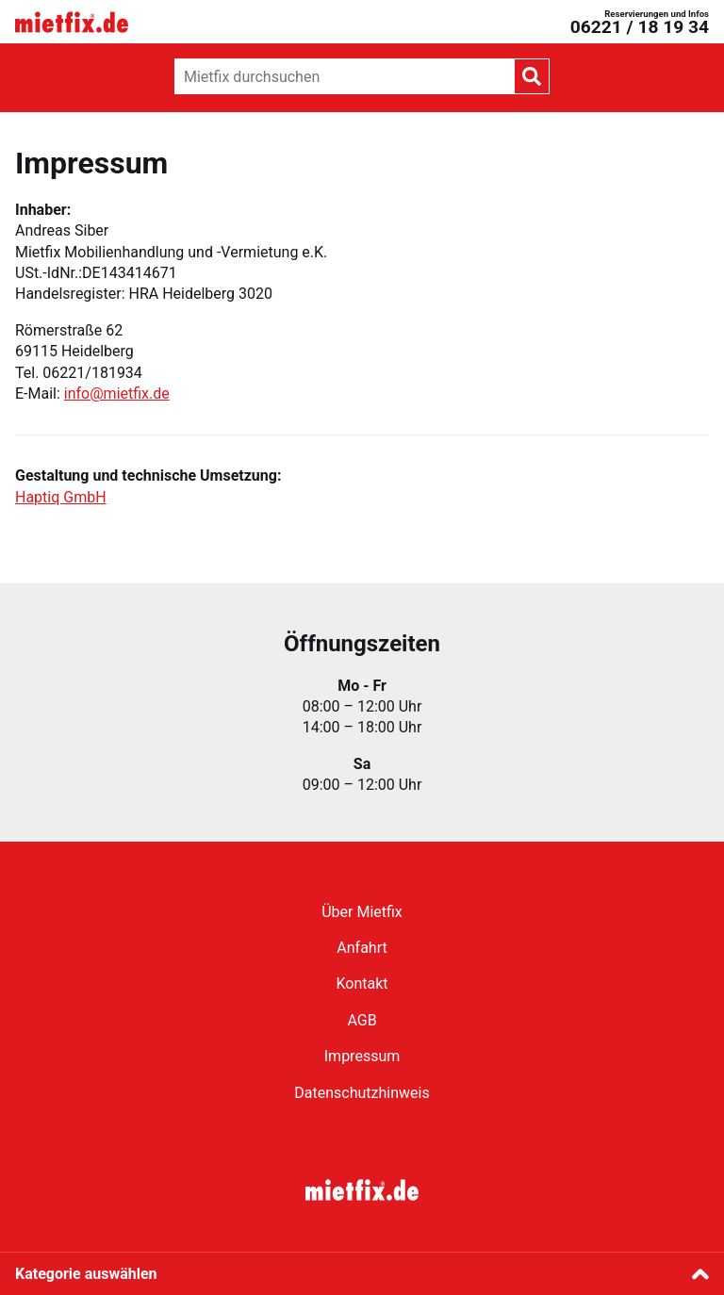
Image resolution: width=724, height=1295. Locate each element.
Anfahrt (362, 948)
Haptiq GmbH (61, 497)
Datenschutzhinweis (361, 1093)
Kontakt (361, 983)
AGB (361, 1020)
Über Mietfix (362, 912)
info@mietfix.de (117, 393)
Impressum (362, 1056)
